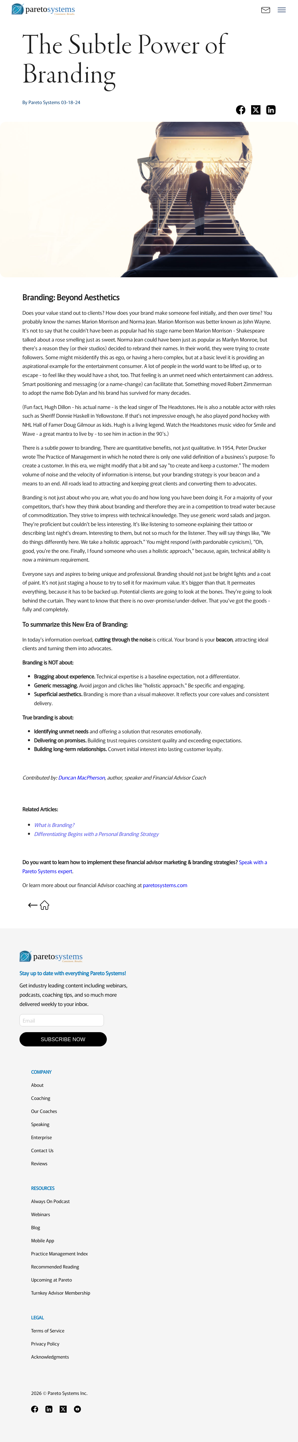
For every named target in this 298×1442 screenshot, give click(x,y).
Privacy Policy (45, 1343)
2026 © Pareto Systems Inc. (59, 1392)
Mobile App (42, 1240)
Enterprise (41, 1137)
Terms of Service (47, 1330)
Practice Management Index (59, 1253)
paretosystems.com (165, 885)
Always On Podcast (50, 1201)
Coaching (40, 1097)
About (37, 1084)
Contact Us (42, 1150)
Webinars (40, 1214)
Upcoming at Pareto (51, 1279)
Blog (35, 1227)
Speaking (40, 1124)
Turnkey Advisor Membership (60, 1292)
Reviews (39, 1163)
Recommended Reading (55, 1266)
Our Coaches (44, 1110)
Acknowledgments (50, 1356)
